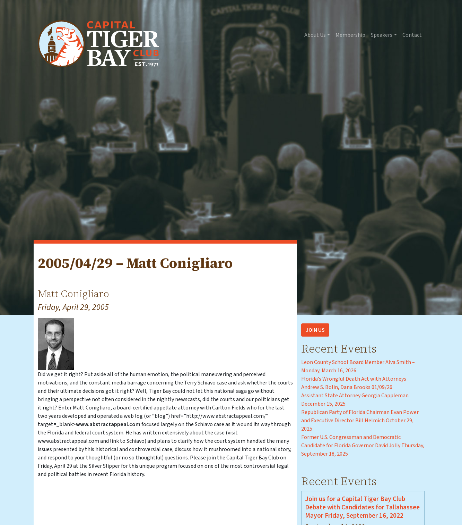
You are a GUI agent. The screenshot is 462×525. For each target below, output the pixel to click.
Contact (412, 35)
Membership (350, 35)
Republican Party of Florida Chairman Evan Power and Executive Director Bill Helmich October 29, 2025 (360, 420)
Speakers (381, 35)
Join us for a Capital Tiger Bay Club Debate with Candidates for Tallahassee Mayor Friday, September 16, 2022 (362, 507)
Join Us (315, 330)
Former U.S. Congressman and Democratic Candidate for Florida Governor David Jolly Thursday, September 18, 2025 (362, 445)
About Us (315, 35)
